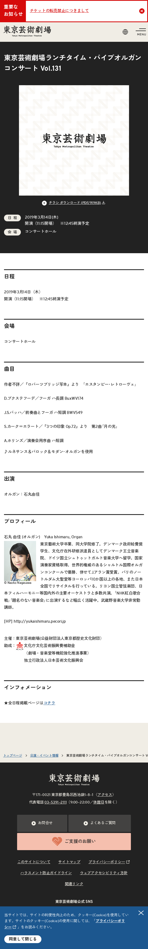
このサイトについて (33, 862)
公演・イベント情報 (44, 755)
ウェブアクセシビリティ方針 (104, 873)
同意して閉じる (23, 939)
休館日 (98, 802)
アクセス (105, 795)
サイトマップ (69, 862)
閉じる (141, 912)
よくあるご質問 (100, 823)
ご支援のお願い (74, 841)
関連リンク (74, 884)
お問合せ (42, 823)
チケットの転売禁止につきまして (59, 11)
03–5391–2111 (55, 802)
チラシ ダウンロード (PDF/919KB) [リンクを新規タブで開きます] (75, 203)
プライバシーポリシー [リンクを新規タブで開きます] (106, 862)
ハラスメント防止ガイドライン (46, 873)
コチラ (49, 703)
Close (143, 11)
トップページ (12, 755)
